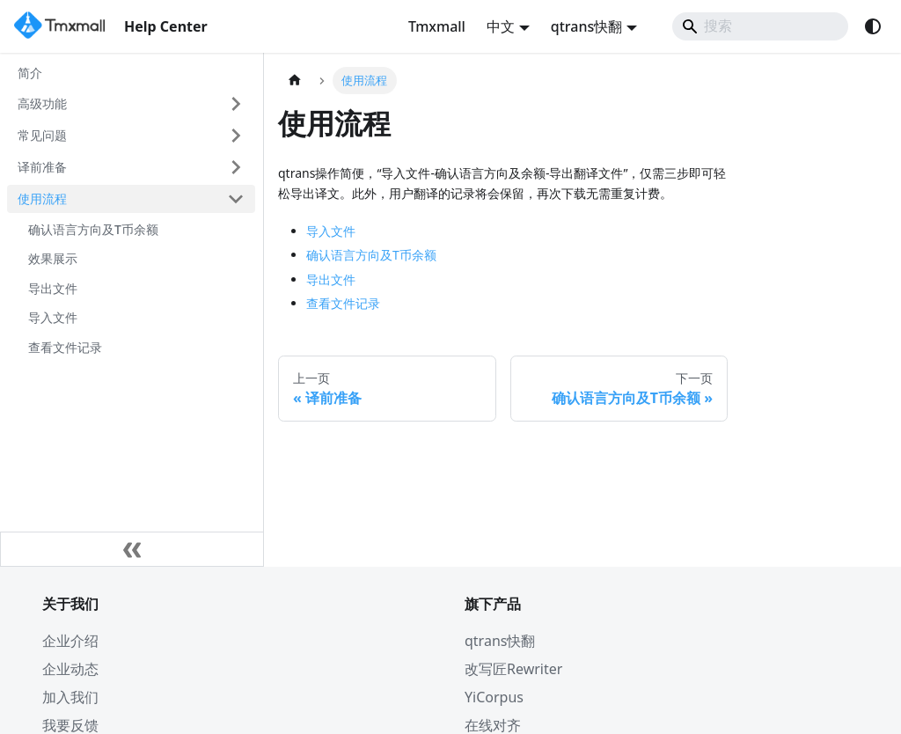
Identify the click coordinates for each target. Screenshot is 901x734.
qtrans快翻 (500, 640)
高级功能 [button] (42, 103)
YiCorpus (494, 697)
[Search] (760, 26)
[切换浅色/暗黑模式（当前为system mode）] (873, 26)
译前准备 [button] (42, 166)
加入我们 (70, 697)
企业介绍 (70, 640)
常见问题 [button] (42, 135)
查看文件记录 (65, 347)
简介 (30, 72)
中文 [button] (501, 26)
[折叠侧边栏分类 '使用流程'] (235, 199)
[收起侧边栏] (132, 549)
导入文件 (52, 317)
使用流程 (42, 198)
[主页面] (294, 80)
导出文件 (52, 288)
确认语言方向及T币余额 (93, 229)
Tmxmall (436, 26)
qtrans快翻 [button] (586, 26)
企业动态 (70, 669)
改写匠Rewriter (513, 669)
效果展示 (52, 258)
